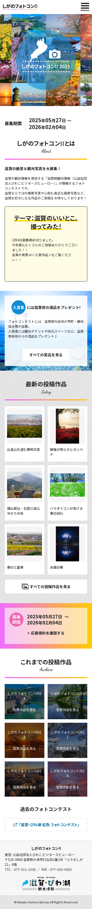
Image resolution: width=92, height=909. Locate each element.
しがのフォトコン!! (46, 848)
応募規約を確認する (48, 633)
